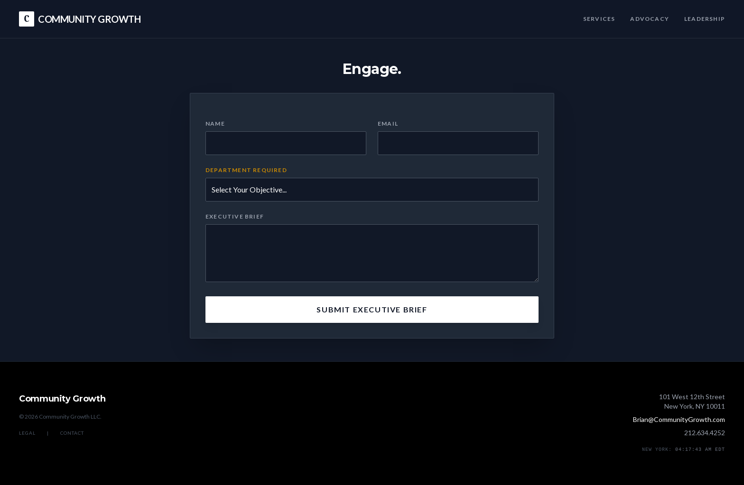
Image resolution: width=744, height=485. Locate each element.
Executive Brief (234, 216)
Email (388, 123)
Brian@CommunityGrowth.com (679, 419)
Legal (27, 433)
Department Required (246, 170)
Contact (72, 433)
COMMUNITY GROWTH (79, 19)
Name (215, 123)
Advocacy (649, 18)
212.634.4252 (704, 433)
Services (599, 18)
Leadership (704, 18)
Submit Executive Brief (371, 309)
